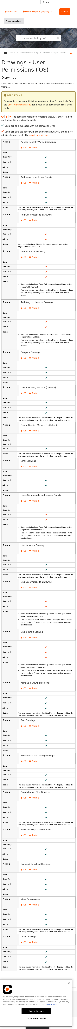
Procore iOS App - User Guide (56, 52)
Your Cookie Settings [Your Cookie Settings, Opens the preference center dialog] (36, 1018)
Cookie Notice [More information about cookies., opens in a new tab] (51, 1004)
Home (12, 52)
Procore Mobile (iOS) (29, 52)
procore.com (11, 11)
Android (34, 147)
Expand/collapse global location (71, 52)
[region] (36, 1003)
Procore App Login (14, 21)
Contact (64, 12)
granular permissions (39, 135)
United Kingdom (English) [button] (37, 11)
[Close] (69, 983)
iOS (23, 147)
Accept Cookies (36, 1011)
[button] (58, 38)
